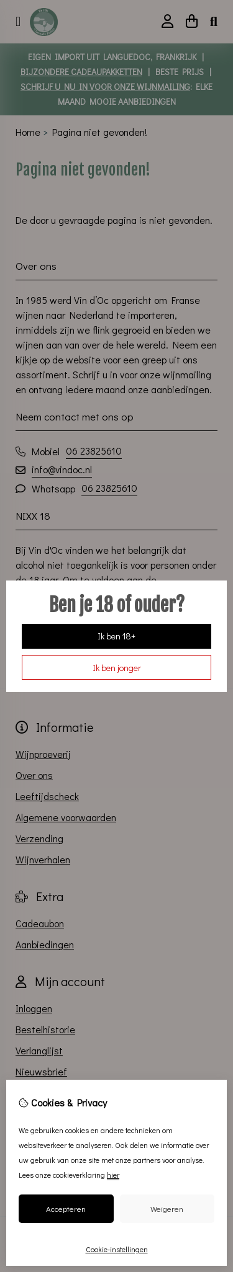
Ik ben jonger (117, 668)
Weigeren (166, 1208)
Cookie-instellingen (117, 1249)
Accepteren (66, 1208)
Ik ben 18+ (116, 636)
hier (113, 1175)
